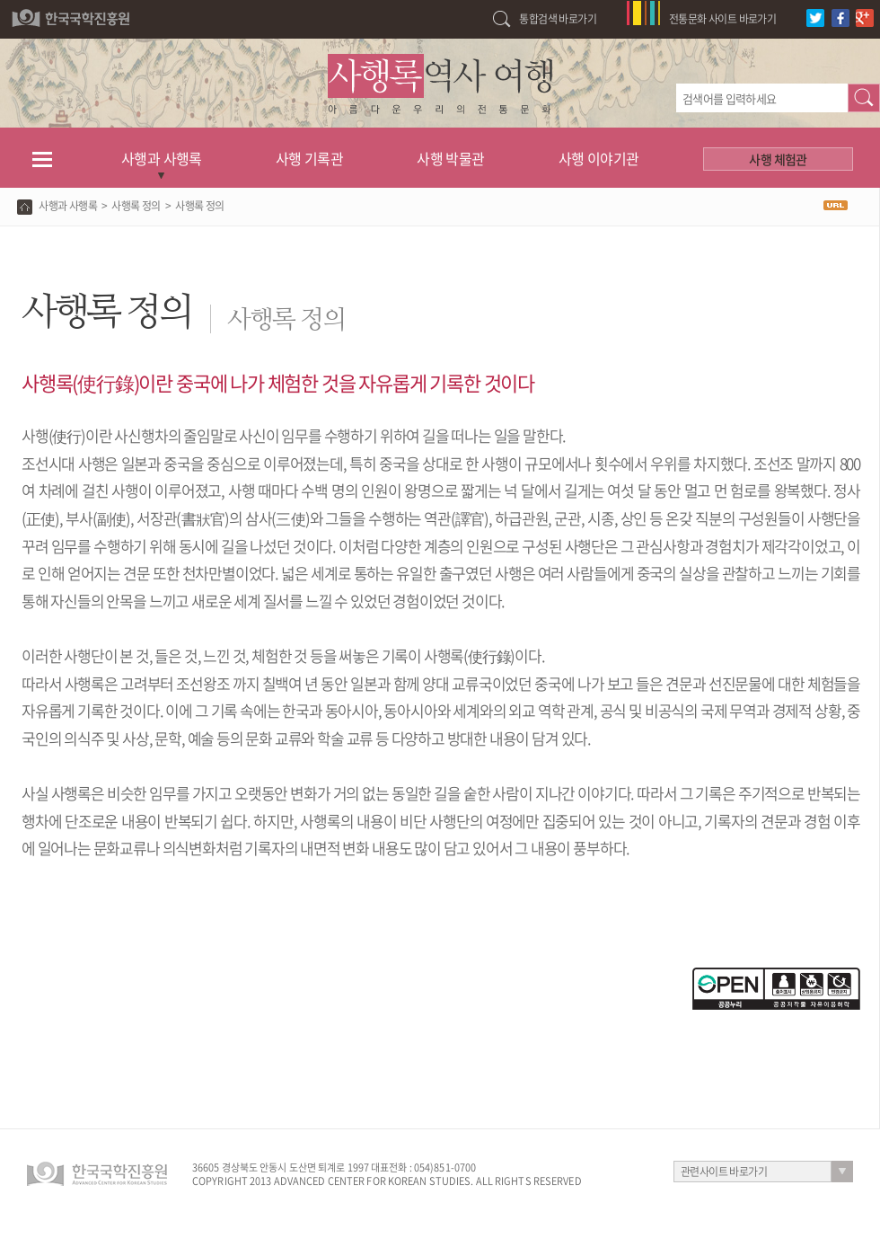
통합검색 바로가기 (557, 19)
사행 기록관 (309, 158)
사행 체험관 (777, 159)
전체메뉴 (42, 158)
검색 (864, 98)
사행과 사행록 (161, 158)
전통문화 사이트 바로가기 (722, 19)
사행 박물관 (450, 158)
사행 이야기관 (599, 158)
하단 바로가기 (0, 0)
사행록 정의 (135, 206)
